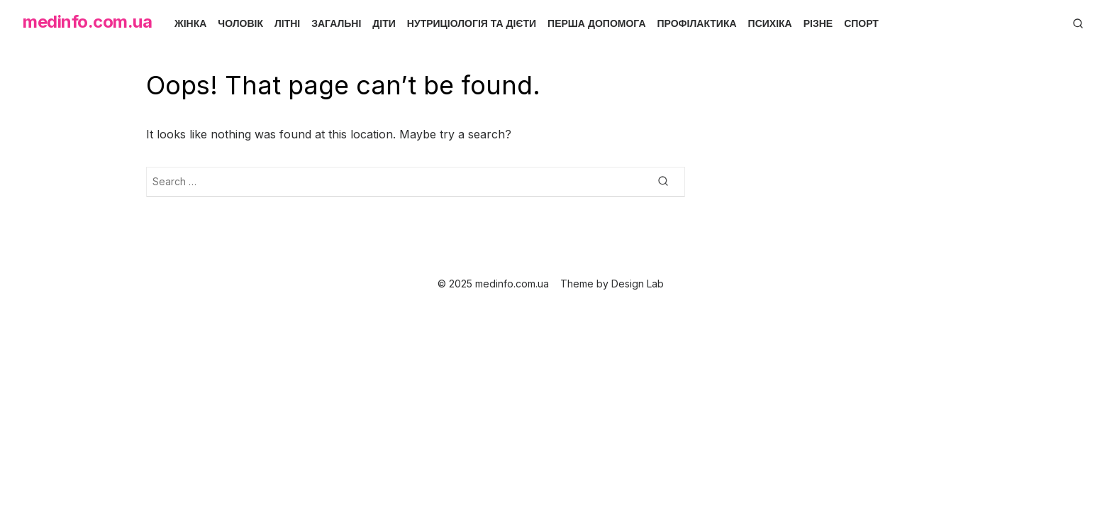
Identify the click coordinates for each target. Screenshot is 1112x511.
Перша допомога (596, 23)
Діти (383, 23)
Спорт (861, 23)
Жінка (190, 23)
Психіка (770, 23)
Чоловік (240, 23)
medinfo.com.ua (87, 21)
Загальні (336, 23)
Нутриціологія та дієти (471, 23)
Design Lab (637, 284)
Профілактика (697, 23)
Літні (287, 23)
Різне (818, 23)
